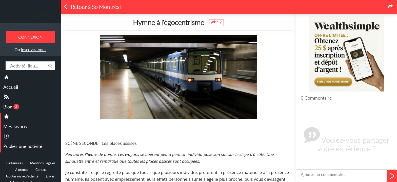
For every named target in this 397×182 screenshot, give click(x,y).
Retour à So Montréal (92, 7)
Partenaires (14, 163)
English (51, 176)
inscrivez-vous (33, 49)
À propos (21, 170)
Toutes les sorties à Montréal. (30, 15)
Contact (41, 170)
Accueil (10, 87)
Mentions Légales (42, 163)
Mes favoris (15, 126)
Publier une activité (22, 146)
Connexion (30, 37)
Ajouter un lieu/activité (22, 176)
